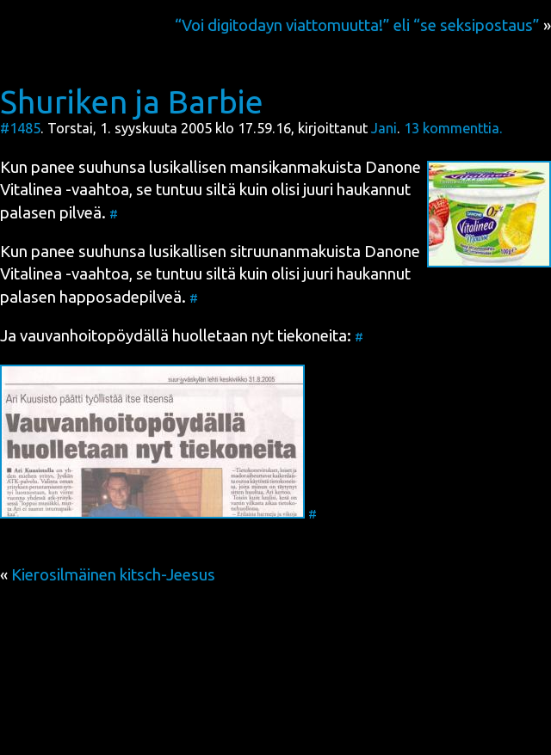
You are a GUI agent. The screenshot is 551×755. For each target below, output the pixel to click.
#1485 (20, 128)
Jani (384, 128)
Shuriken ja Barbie (131, 101)
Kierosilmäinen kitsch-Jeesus (113, 575)
